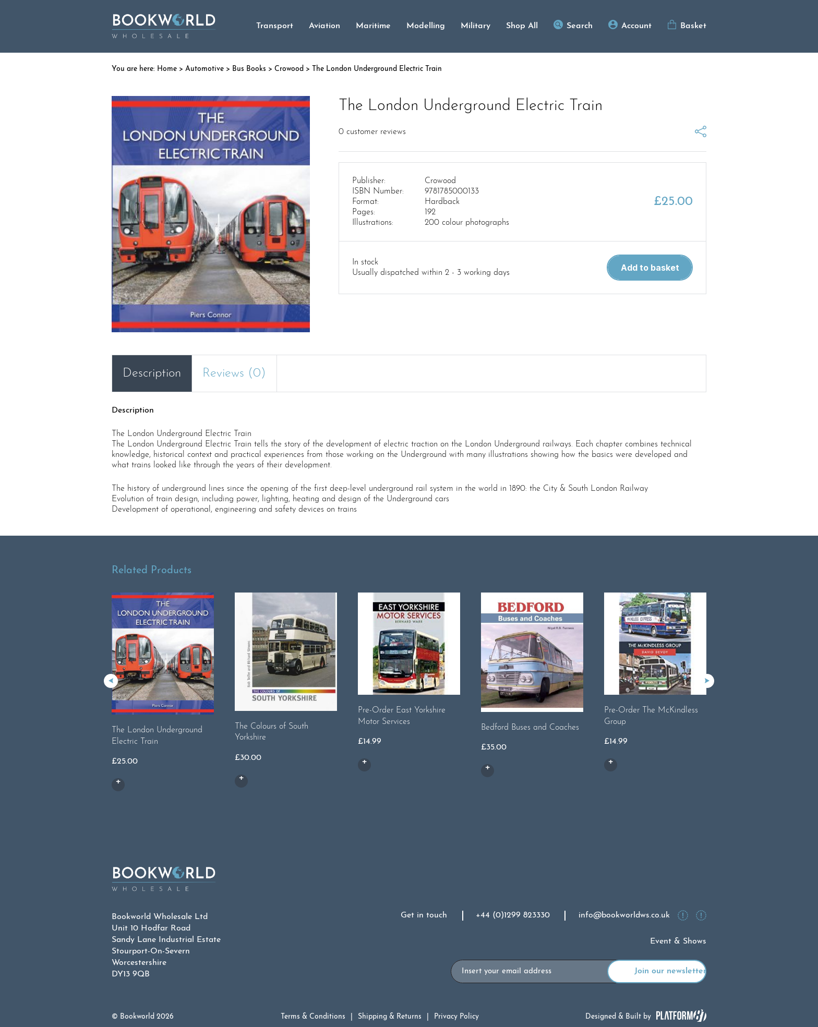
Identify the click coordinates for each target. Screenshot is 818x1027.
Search (580, 26)
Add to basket (650, 267)
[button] (707, 681)
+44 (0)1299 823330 (513, 915)
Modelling (425, 26)
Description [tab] (152, 373)
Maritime (373, 26)
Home (167, 69)
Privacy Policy (456, 1017)
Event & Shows (678, 941)
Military (475, 26)
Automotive (204, 69)
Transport (274, 26)
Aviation (324, 26)
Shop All (522, 26)
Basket (693, 26)
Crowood (289, 69)
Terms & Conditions (313, 1017)
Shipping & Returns (390, 1017)
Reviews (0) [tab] (234, 373)
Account (636, 26)
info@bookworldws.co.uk (624, 915)
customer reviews (372, 132)
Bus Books (249, 69)
